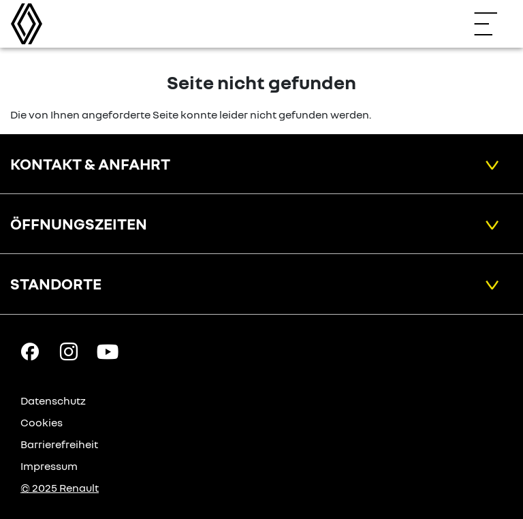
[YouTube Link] (108, 350)
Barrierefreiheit (59, 444)
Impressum (49, 466)
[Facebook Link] (30, 350)
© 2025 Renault (59, 487)
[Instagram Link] (69, 350)
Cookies (41, 422)
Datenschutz (53, 400)
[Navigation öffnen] (492, 23)
